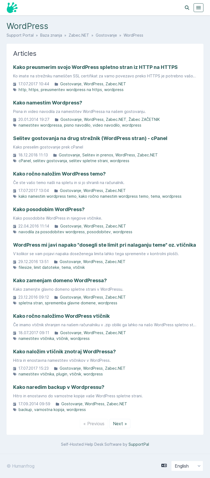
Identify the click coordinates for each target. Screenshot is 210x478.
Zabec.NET (79, 35)
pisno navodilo (77, 125)
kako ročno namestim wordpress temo (113, 196)
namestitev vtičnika (36, 338)
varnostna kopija (49, 409)
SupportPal (139, 444)
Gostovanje (106, 35)
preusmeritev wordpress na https (71, 89)
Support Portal (20, 35)
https (34, 89)
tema (155, 196)
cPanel (25, 160)
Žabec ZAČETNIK (144, 119)
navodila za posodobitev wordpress (52, 231)
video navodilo (106, 125)
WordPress (93, 83)
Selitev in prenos (97, 155)
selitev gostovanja (50, 160)
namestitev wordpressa (40, 125)
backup (25, 409)
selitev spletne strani (88, 160)
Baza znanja (51, 35)
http (23, 89)
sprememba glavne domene (70, 303)
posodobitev (99, 231)
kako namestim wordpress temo (48, 196)
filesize (25, 267)
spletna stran (31, 303)
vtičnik (79, 267)
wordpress (114, 89)
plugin (61, 374)
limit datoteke (46, 267)
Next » (120, 423)
